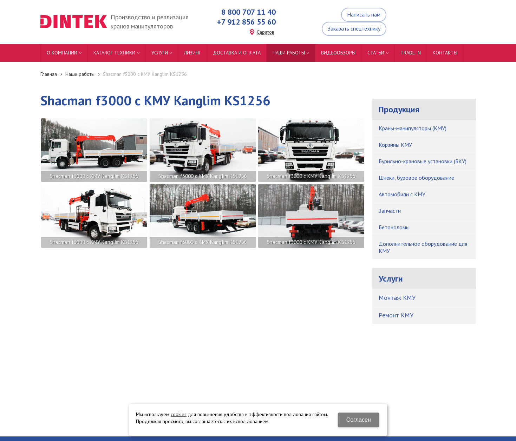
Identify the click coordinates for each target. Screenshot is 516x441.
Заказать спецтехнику (354, 28)
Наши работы (79, 74)
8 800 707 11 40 (248, 12)
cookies (179, 414)
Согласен (358, 420)
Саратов (265, 32)
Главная (48, 74)
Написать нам (363, 14)
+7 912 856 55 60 (246, 22)
